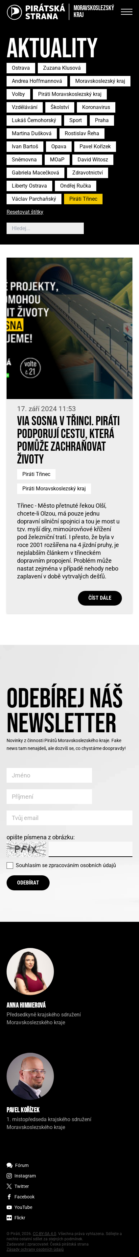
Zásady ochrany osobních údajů (35, 1249)
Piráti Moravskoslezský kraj (70, 94)
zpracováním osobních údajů (82, 865)
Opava (58, 146)
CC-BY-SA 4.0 (44, 1233)
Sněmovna (24, 159)
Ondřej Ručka (75, 186)
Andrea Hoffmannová (37, 81)
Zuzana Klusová (62, 68)
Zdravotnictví (87, 173)
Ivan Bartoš (25, 146)
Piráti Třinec (83, 199)
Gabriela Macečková (35, 173)
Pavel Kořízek (95, 146)
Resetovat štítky (25, 212)
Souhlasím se (66, 865)
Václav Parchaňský (34, 199)
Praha (102, 120)
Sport (75, 120)
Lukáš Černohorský (34, 120)
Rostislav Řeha (82, 133)
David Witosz (93, 159)
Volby (18, 94)
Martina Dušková (32, 133)
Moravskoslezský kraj (100, 81)
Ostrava (21, 68)
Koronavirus (96, 107)
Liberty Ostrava (29, 186)
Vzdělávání (24, 107)
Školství (60, 107)
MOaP (57, 159)
